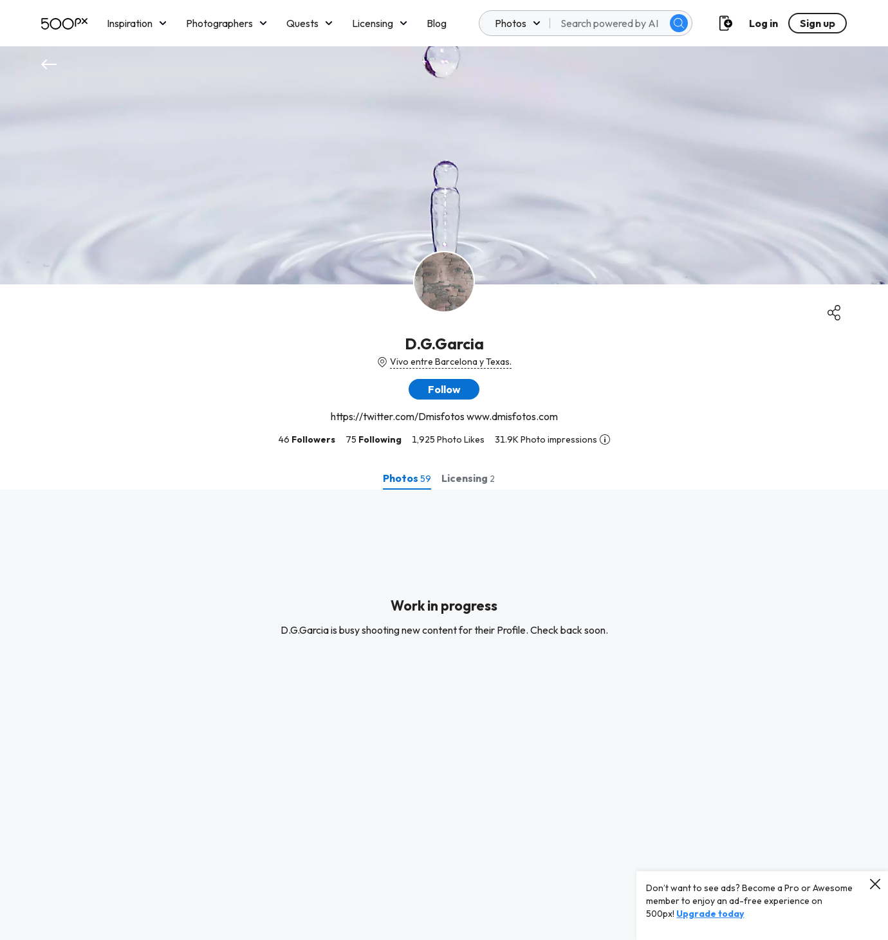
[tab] (407, 478)
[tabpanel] (444, 715)
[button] (444, 389)
